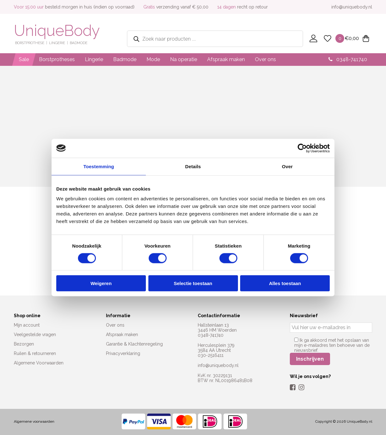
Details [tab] (193, 166)
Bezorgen (24, 343)
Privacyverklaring (123, 353)
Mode (153, 59)
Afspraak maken (226, 59)
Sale (24, 59)
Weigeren (101, 283)
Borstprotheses (57, 59)
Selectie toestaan (193, 283)
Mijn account (27, 325)
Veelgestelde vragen (35, 334)
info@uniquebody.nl (351, 6)
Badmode (124, 59)
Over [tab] (287, 166)
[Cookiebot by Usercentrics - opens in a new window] (302, 148)
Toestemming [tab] (98, 166)
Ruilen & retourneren (35, 353)
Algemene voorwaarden (34, 421)
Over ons (265, 59)
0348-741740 (347, 59)
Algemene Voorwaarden (38, 362)
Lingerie (94, 59)
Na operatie (183, 59)
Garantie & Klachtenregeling (134, 343)
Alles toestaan (285, 283)
